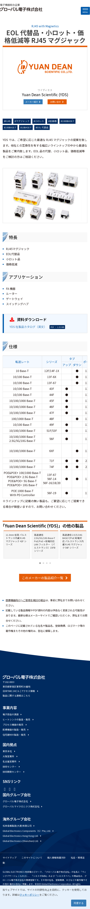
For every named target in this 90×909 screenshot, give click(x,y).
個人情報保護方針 (56, 857)
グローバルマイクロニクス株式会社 (23, 806)
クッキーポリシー (29, 894)
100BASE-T (10, 127)
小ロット (39, 121)
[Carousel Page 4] (50, 563)
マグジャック (23, 121)
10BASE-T (26, 127)
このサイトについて (32, 857)
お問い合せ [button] (57, 101)
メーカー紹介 (33, 101)
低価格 (53, 121)
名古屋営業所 (11, 761)
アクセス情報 (30, 691)
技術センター (11, 766)
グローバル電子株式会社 (17, 801)
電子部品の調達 (12, 714)
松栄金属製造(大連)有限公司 (19, 825)
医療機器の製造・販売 (16, 729)
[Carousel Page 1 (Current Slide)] (40, 563)
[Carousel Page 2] (43, 563)
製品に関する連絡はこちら (16, 695)
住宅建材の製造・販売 (16, 734)
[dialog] (45, 897)
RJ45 (7, 121)
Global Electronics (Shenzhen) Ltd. (22, 841)
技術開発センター (14, 771)
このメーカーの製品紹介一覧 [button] (45, 577)
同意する (79, 903)
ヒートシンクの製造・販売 (18, 719)
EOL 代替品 (42, 127)
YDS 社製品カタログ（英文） (28, 327)
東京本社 (9, 751)
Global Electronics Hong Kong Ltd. (22, 835)
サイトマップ (9, 857)
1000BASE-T (68, 121)
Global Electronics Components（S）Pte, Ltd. (28, 831)
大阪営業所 (10, 756)
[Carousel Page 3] (47, 563)
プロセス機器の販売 (15, 724)
